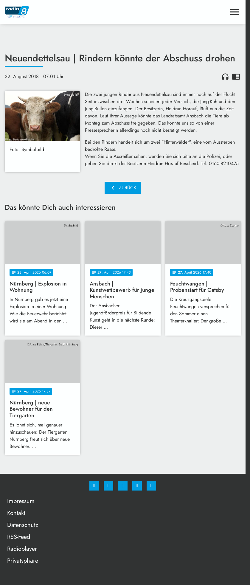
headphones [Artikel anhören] (225, 76)
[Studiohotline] (137, 486)
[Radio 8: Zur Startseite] (64, 12)
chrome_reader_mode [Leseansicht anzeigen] (236, 76)
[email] (151, 486)
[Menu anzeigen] (235, 12)
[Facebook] (94, 486)
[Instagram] (108, 486)
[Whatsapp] (123, 486)
